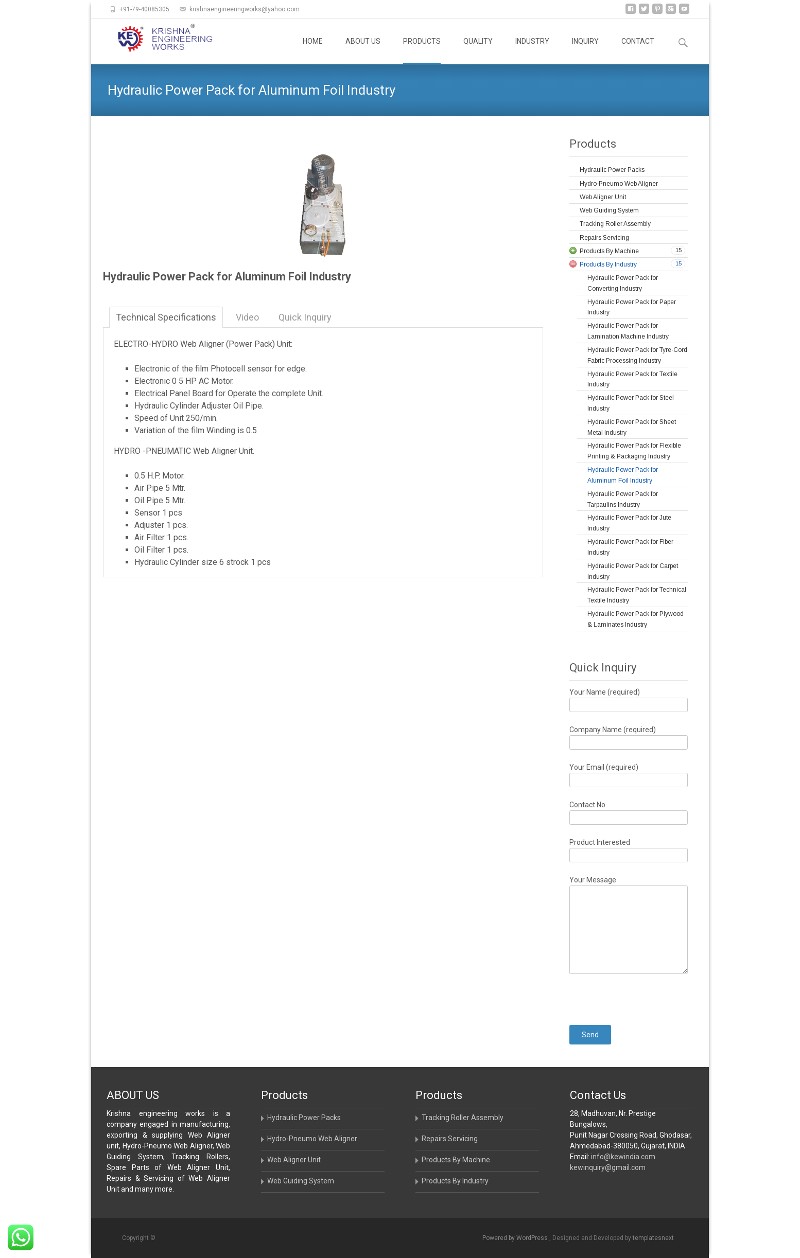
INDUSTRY (532, 50)
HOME (313, 50)
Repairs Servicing (450, 1139)
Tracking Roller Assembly (462, 1117)
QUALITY (478, 50)
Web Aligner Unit (294, 1160)
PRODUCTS (422, 50)
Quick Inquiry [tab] (305, 317)
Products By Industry (455, 1181)
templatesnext (653, 1238)
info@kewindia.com (623, 1157)
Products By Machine (456, 1160)
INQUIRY (585, 50)
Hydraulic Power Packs (304, 1117)
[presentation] (647, 994)
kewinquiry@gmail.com (608, 1167)
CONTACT (637, 50)
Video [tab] (247, 317)
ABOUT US (362, 50)
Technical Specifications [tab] (166, 317)
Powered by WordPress (515, 1238)
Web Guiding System (300, 1181)
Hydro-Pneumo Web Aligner (312, 1139)
